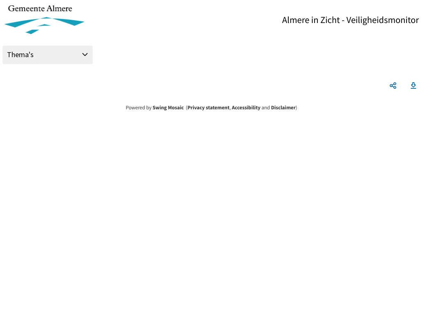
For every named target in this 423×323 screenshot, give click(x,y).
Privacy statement (208, 107)
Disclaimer (283, 107)
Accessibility (246, 107)
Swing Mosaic (168, 107)
